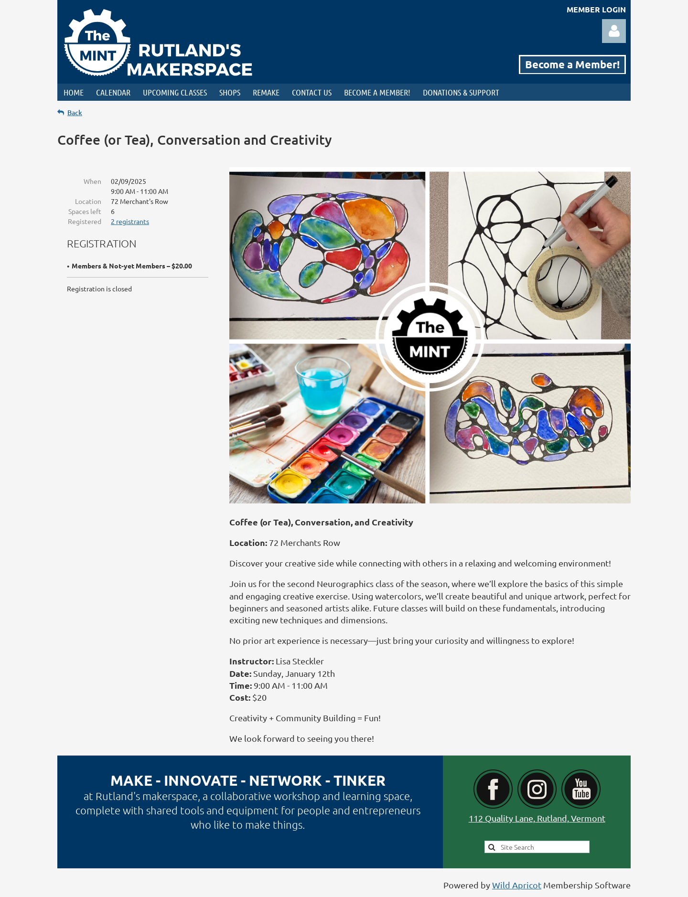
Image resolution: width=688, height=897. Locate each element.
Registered (84, 221)
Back (74, 112)
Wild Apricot (516, 885)
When (92, 181)
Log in (614, 31)
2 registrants (130, 221)
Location (88, 201)
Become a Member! (572, 64)
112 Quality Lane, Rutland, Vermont (537, 818)
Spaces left (84, 211)
